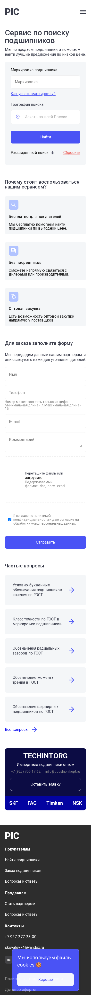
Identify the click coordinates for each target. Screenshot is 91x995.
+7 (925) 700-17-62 (26, 771)
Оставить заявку (46, 784)
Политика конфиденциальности (34, 979)
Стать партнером (20, 903)
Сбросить (71, 152)
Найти (45, 137)
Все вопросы (21, 730)
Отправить (45, 542)
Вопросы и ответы (22, 881)
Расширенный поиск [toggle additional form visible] (33, 152)
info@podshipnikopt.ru (62, 771)
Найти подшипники (22, 860)
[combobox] (52, 117)
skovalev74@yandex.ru (24, 947)
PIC (12, 12)
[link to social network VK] (9, 960)
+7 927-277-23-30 (20, 936)
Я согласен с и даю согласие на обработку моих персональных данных (46, 519)
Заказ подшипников (23, 870)
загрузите (33, 477)
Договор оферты (20, 989)
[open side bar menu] (83, 12)
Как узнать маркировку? (33, 93)
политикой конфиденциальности (32, 517)
